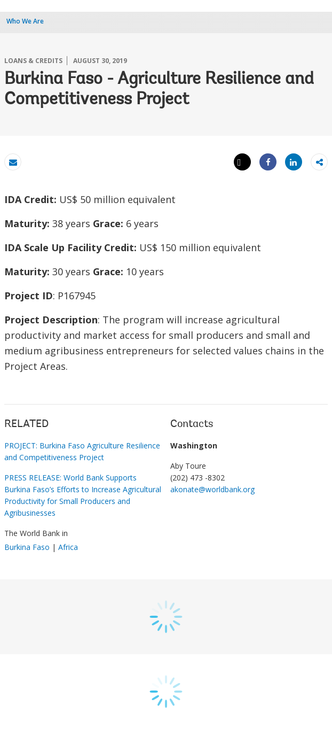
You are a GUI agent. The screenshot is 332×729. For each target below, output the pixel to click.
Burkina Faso (27, 547)
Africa (68, 547)
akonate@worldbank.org (212, 489)
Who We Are (25, 21)
